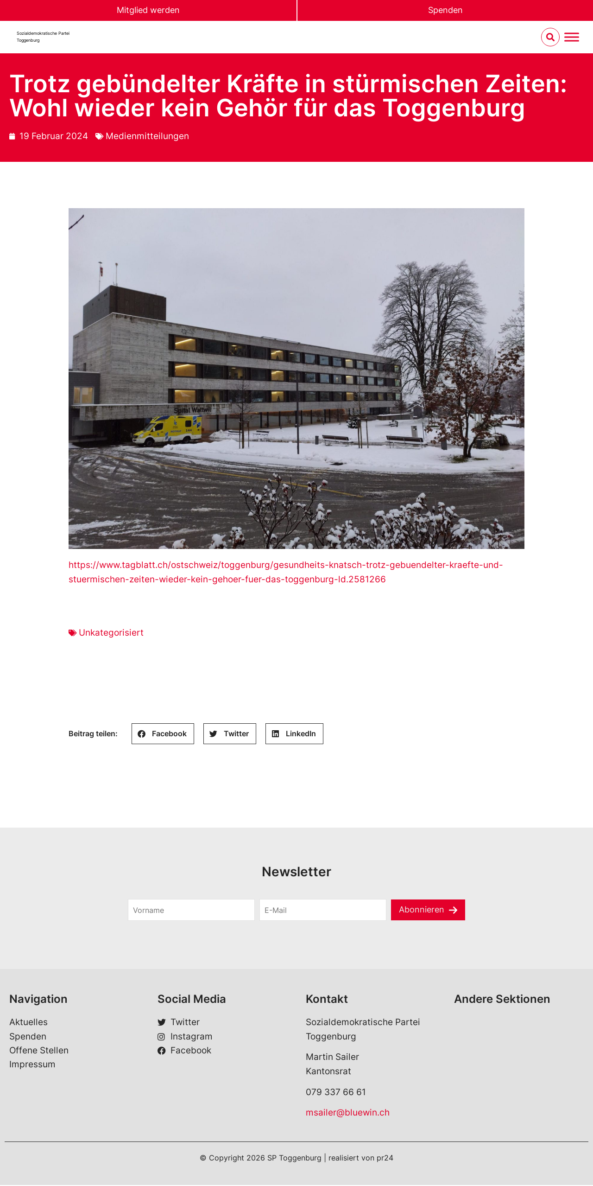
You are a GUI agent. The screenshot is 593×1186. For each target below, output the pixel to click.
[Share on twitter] (229, 734)
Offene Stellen (39, 1051)
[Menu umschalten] (571, 37)
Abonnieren (422, 910)
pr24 (385, 1158)
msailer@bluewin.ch (348, 1113)
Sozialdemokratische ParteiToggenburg (43, 37)
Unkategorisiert (111, 633)
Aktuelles (28, 1023)
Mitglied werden (148, 10)
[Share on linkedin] (294, 734)
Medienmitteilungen (147, 136)
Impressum (32, 1065)
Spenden (445, 10)
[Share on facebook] (163, 734)
